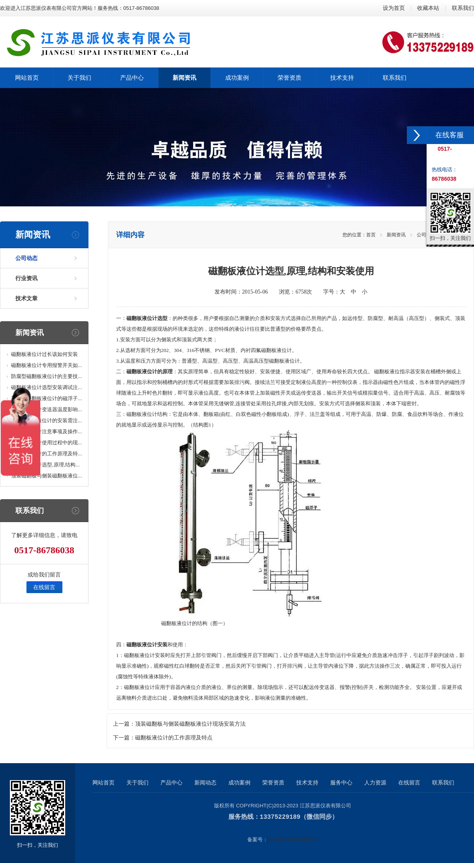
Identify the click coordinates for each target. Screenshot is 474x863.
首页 (371, 235)
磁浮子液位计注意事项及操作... (46, 431)
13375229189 (280, 816)
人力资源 (375, 782)
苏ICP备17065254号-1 (293, 839)
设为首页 (394, 8)
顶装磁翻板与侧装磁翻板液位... (46, 476)
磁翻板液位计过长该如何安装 (44, 354)
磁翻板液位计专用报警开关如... (46, 365)
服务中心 (341, 782)
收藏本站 (428, 8)
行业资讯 (26, 278)
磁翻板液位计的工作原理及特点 (174, 738)
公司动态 (26, 258)
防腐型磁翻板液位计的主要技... (46, 376)
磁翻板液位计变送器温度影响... (46, 409)
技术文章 (26, 298)
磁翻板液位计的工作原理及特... (46, 454)
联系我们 (463, 8)
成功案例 (239, 782)
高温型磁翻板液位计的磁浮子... (46, 398)
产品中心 (171, 782)
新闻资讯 (396, 235)
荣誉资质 (273, 782)
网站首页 (103, 782)
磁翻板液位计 (141, 414)
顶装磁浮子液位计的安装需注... (46, 420)
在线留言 (44, 587)
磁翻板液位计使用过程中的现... (46, 443)
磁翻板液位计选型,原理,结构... (45, 465)
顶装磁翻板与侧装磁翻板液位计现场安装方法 (190, 724)
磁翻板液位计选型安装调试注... (46, 387)
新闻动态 (205, 782)
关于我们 (137, 782)
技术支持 (307, 782)
